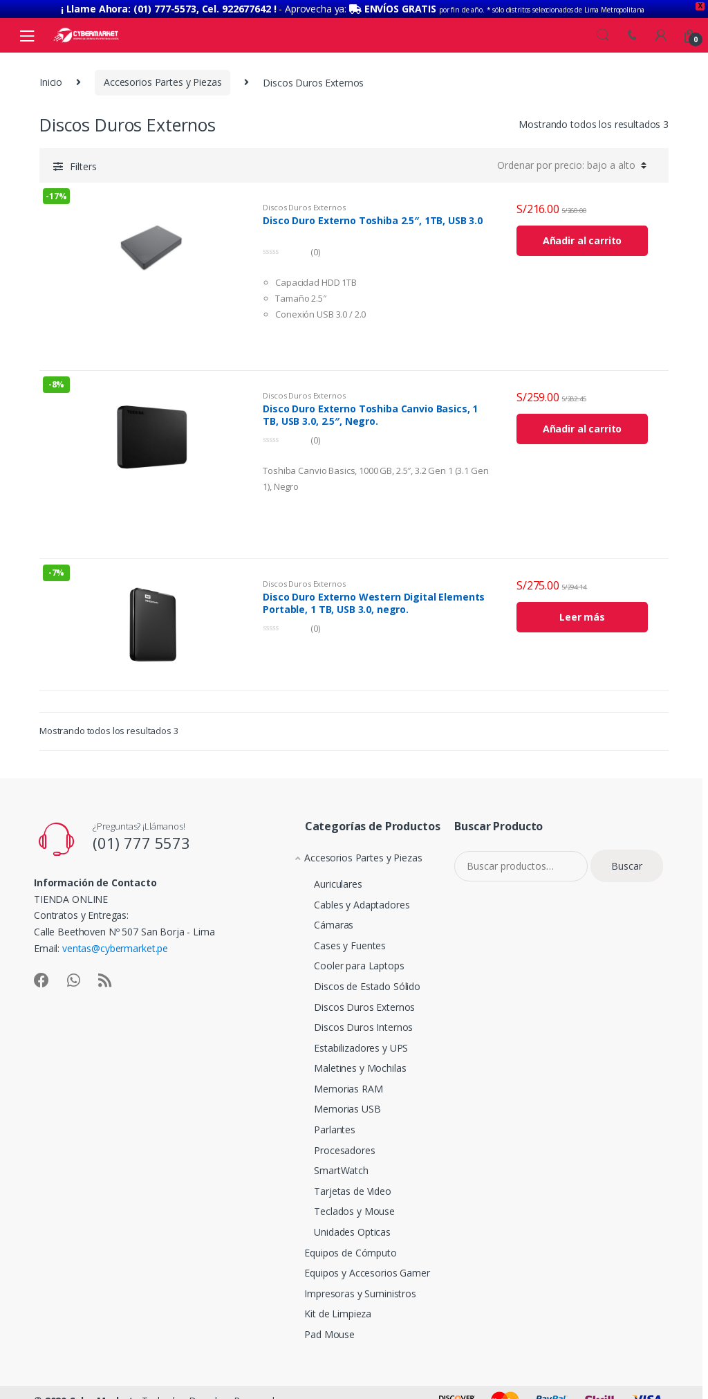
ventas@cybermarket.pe (115, 941)
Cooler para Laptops (343, 958)
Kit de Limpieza (327, 1306)
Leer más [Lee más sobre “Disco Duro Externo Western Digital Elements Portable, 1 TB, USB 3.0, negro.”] (582, 609)
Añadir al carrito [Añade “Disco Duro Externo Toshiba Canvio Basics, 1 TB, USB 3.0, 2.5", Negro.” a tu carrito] (582, 421)
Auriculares (322, 877)
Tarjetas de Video (337, 1183)
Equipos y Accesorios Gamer (356, 1265)
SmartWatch (326, 1163)
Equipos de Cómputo (339, 1245)
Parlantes (319, 1122)
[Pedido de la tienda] (572, 158)
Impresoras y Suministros (349, 1285)
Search (603, 27)
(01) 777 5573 (141, 835)
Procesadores (329, 1142)
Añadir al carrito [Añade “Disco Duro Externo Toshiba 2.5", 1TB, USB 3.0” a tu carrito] (582, 233)
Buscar (626, 858)
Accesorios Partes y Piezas (162, 75)
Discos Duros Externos (304, 199)
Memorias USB (331, 1101)
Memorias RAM (332, 1081)
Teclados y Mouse (339, 1204)
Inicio (50, 75)
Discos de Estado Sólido (351, 979)
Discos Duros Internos (348, 1020)
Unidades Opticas (337, 1225)
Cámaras (318, 917)
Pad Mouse (319, 1326)
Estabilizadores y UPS (345, 1040)
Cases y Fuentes (334, 938)
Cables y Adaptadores (346, 897)
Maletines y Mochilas (344, 1061)
